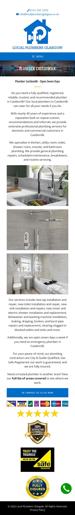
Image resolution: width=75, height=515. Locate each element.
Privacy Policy (37, 509)
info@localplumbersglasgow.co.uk (39, 14)
